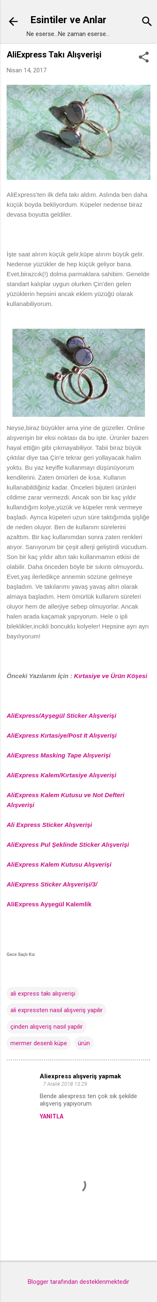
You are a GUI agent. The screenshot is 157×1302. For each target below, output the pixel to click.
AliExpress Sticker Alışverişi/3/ (52, 884)
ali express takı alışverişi (42, 993)
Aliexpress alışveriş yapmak (80, 1076)
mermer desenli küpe (38, 1043)
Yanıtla (51, 1116)
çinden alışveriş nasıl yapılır (46, 1026)
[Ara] (147, 22)
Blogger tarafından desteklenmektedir (78, 1281)
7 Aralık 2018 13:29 (65, 1084)
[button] (143, 57)
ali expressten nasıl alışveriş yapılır (56, 1010)
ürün (84, 1043)
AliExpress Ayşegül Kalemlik (49, 904)
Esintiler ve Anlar (68, 20)
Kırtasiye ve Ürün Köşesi (110, 675)
